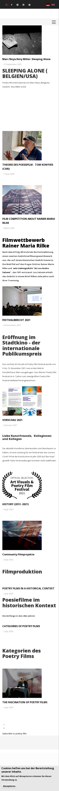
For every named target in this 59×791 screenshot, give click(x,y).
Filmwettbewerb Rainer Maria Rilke (25, 243)
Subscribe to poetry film (14, 733)
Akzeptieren (9, 786)
